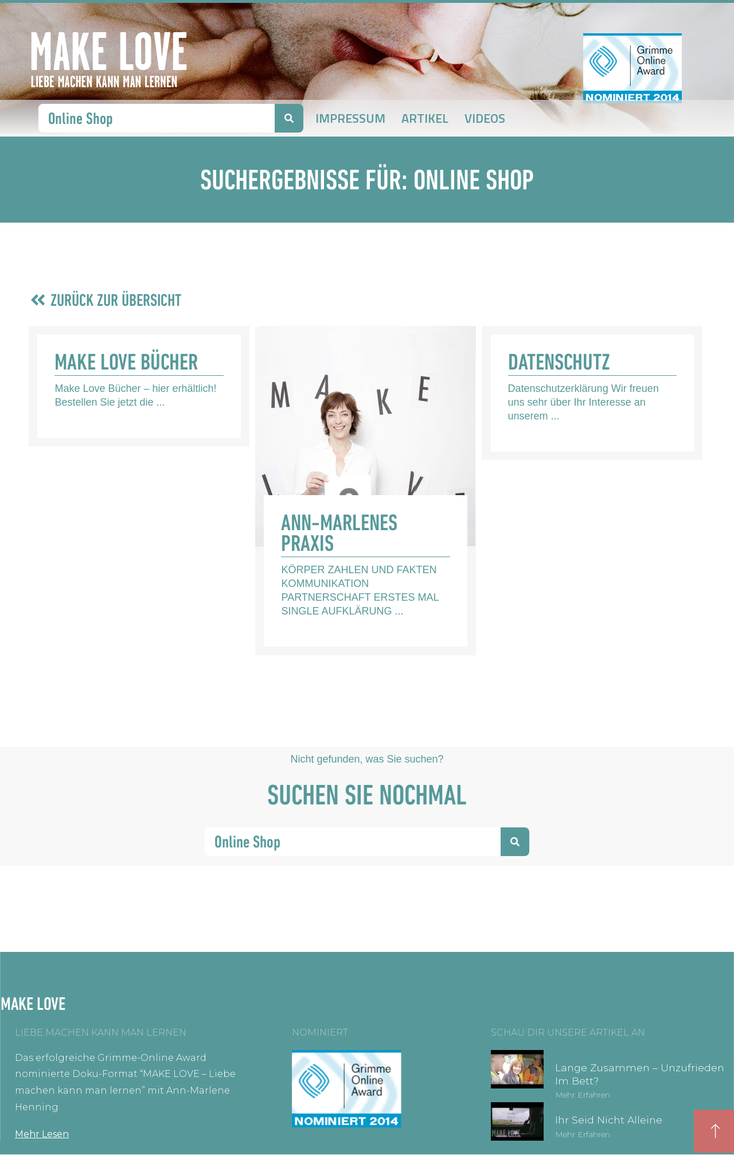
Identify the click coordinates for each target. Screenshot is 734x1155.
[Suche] (289, 118)
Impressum (350, 118)
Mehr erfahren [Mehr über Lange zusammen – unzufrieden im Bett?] (582, 1095)
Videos (484, 118)
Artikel (424, 118)
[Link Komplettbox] (139, 386)
